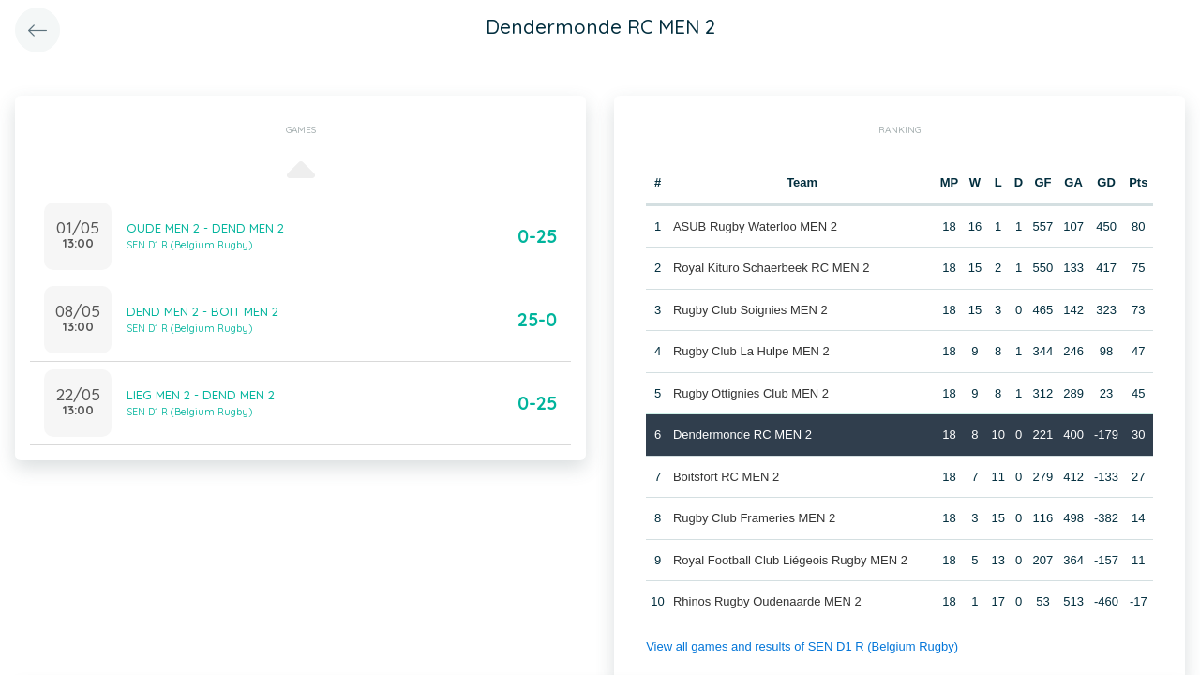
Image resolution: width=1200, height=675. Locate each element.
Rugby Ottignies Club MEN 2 (751, 393)
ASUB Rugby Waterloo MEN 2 (755, 226)
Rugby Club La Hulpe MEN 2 (751, 351)
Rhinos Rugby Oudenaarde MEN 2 (767, 601)
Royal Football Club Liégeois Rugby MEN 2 (790, 560)
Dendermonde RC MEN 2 (742, 435)
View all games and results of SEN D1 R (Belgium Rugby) (802, 646)
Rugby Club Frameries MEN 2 (754, 518)
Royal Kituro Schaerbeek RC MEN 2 (771, 268)
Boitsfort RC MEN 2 (726, 477)
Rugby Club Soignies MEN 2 (750, 310)
